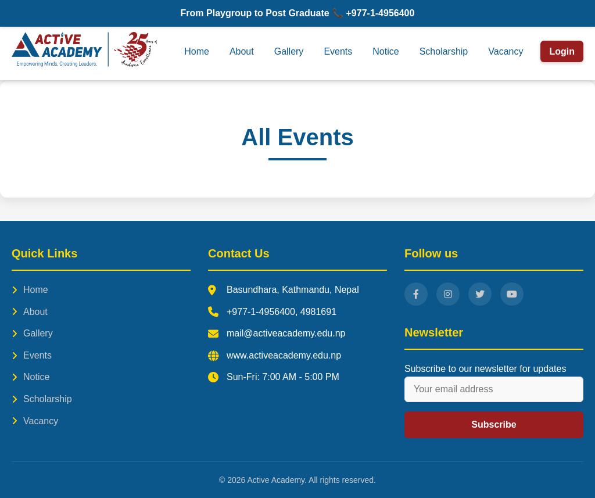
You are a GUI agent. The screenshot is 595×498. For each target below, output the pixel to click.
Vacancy (505, 51)
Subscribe (493, 424)
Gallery (289, 51)
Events (338, 51)
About (242, 51)
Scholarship (444, 51)
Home (196, 51)
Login (562, 51)
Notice (385, 51)
